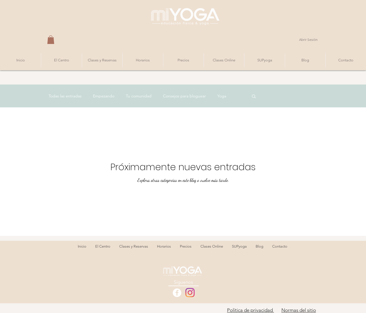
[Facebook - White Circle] (177, 292)
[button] (50, 39)
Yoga (221, 96)
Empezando (103, 96)
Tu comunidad (139, 96)
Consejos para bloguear (184, 96)
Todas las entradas (65, 96)
